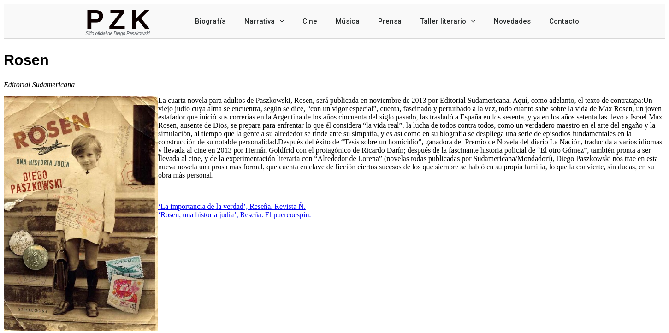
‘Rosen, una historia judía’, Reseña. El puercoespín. (234, 215)
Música (348, 21)
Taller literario (447, 21)
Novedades (512, 21)
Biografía (210, 21)
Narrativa (264, 21)
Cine (309, 21)
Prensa (390, 21)
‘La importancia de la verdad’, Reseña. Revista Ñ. (232, 206)
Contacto (564, 21)
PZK (120, 19)
